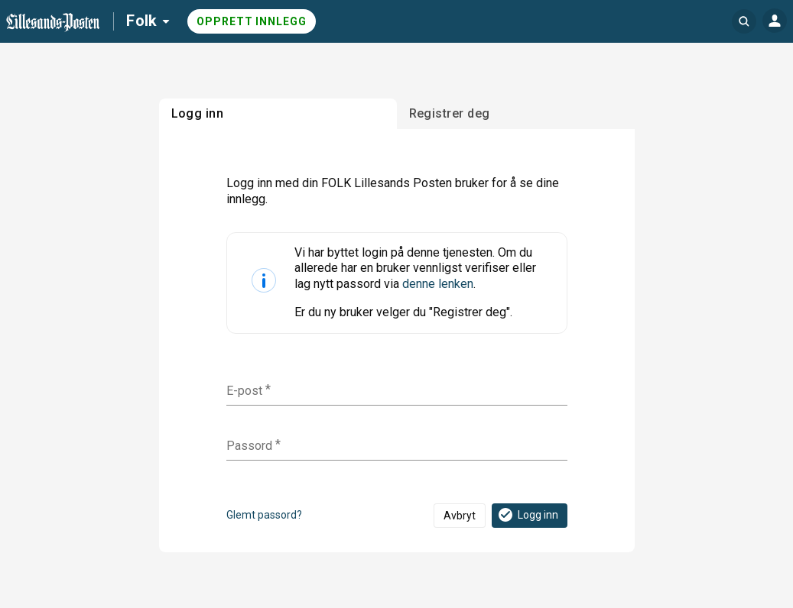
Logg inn (527, 515)
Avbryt (460, 515)
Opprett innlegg (252, 21)
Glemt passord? (264, 515)
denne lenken (437, 284)
